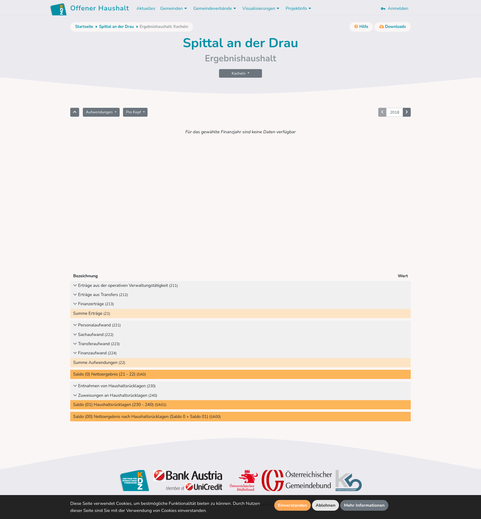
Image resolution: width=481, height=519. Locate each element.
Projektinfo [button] (299, 8)
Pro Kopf (134, 112)
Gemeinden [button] (174, 8)
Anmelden (394, 8)
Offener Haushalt (99, 9)
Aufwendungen (100, 112)
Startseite (84, 26)
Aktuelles (146, 8)
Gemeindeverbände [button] (215, 8)
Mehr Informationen (364, 505)
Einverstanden (292, 505)
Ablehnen (326, 505)
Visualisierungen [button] (261, 8)
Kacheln (239, 73)
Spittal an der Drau (116, 26)
